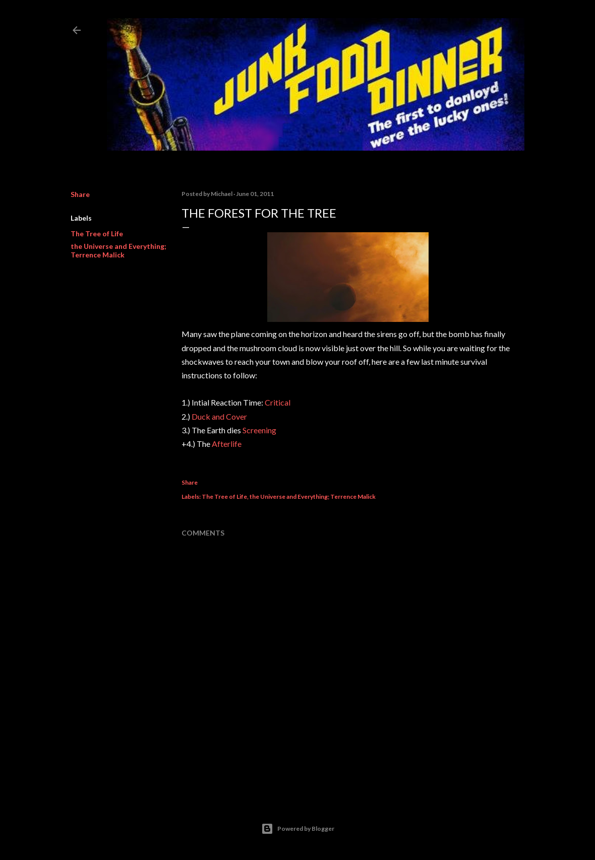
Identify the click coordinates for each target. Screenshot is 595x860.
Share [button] (80, 194)
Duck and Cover (219, 416)
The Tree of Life (97, 233)
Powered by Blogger (297, 829)
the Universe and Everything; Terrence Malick (118, 250)
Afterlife (227, 443)
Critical (277, 402)
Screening (259, 430)
